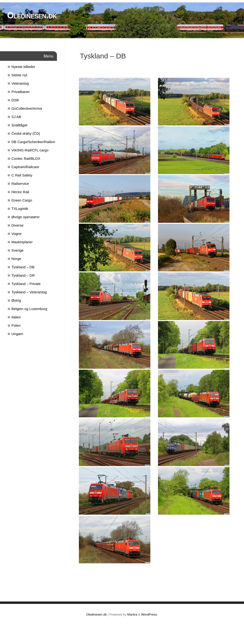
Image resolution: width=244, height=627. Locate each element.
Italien (16, 317)
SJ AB (16, 117)
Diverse (17, 225)
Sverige (17, 250)
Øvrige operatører (25, 217)
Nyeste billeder (23, 67)
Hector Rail (20, 192)
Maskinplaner (22, 242)
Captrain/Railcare (25, 167)
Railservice (20, 183)
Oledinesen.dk (32, 15)
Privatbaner (20, 92)
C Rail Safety (21, 175)
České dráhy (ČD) (25, 133)
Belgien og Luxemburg (29, 309)
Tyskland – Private (26, 284)
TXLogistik (19, 209)
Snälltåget (19, 125)
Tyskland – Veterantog (29, 292)
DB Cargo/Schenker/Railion (33, 142)
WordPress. (149, 614)
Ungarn (17, 334)
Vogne (16, 234)
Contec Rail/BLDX (25, 158)
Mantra (132, 614)
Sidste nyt (19, 75)
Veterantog (20, 83)
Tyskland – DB (23, 267)
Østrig (16, 300)
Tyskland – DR (23, 275)
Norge (16, 259)
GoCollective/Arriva (26, 108)
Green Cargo (21, 200)
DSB (15, 100)
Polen (15, 325)
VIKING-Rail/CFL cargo (29, 150)
